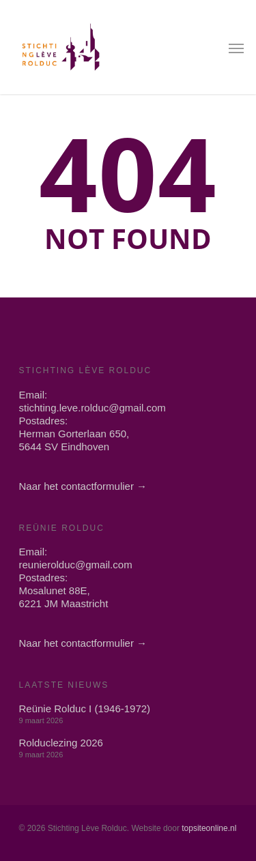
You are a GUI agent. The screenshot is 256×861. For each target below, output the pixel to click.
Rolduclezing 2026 (61, 742)
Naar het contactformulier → (83, 486)
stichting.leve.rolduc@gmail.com (92, 407)
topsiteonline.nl (209, 828)
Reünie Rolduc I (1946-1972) (85, 708)
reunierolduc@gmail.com (75, 564)
